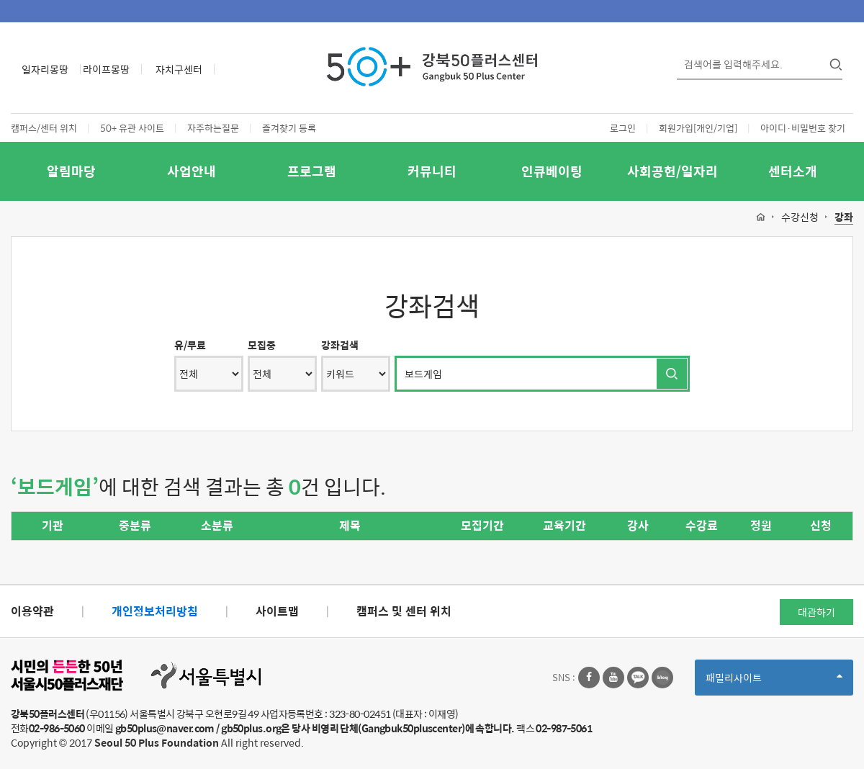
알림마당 (71, 171)
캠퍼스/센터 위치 (44, 127)
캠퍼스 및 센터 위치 (403, 611)
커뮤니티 (432, 171)
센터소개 (792, 171)
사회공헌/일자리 (672, 171)
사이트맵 (277, 611)
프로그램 (311, 171)
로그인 (623, 127)
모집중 (262, 345)
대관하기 (816, 612)
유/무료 (190, 345)
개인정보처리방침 (155, 611)
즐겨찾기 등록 (289, 127)
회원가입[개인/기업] (698, 127)
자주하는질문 (213, 127)
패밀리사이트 (774, 682)
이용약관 (32, 611)
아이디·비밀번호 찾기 (802, 127)
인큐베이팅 (551, 171)
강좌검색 (340, 345)
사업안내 (191, 171)
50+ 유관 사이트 (132, 127)
